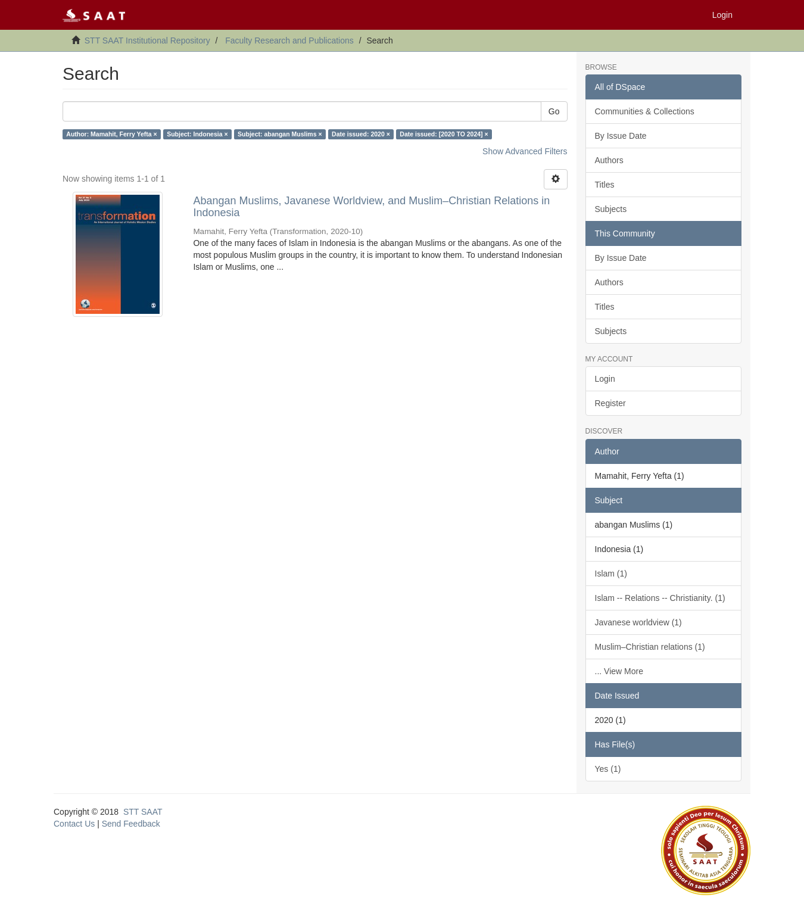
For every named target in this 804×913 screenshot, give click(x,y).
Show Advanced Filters (524, 151)
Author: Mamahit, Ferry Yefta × (111, 134)
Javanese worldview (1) (638, 622)
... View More (619, 671)
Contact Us (74, 823)
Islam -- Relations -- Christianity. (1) (660, 598)
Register (610, 403)
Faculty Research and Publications (289, 40)
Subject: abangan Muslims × (280, 134)
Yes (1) (608, 769)
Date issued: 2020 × (361, 134)
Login (605, 379)
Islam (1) (611, 573)
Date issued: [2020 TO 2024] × (444, 134)
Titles (605, 184)
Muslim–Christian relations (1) (650, 647)
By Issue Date (621, 136)
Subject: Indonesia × (197, 134)
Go (554, 111)
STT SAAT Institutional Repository (147, 40)
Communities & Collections (644, 111)
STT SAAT (143, 812)
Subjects (611, 209)
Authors (609, 160)
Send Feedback (131, 823)
